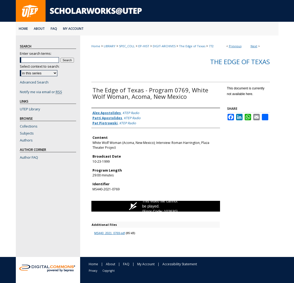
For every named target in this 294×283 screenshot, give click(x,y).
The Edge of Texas (192, 46)
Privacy (93, 271)
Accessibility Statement (179, 264)
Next (254, 46)
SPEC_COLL (127, 46)
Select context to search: (39, 66)
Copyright (108, 271)
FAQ (126, 264)
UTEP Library (30, 109)
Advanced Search (34, 82)
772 (211, 46)
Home (95, 46)
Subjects (27, 133)
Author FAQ (29, 157)
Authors (26, 140)
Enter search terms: (35, 53)
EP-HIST (143, 46)
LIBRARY (110, 46)
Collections (29, 126)
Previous (235, 46)
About (110, 264)
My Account (146, 264)
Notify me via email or (41, 91)
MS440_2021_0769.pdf (109, 233)
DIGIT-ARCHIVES (164, 46)
